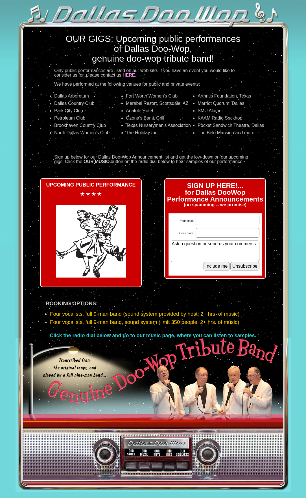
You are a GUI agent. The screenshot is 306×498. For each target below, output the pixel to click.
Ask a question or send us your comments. (215, 251)
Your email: (187, 220)
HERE (129, 75)
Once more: (187, 233)
